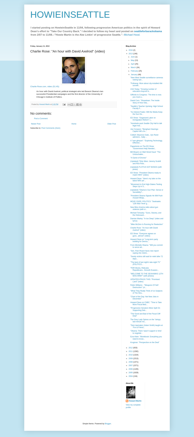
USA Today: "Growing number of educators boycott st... (143, 90)
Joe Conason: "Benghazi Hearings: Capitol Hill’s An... (144, 130)
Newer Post (35, 124)
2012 (131, 348)
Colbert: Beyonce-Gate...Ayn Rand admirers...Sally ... (144, 136)
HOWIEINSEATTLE (70, 15)
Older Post (111, 124)
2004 (131, 376)
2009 (131, 358)
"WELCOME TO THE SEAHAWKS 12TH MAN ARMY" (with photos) (146, 275)
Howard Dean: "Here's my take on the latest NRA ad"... (145, 179)
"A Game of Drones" (138, 158)
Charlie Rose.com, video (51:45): (45, 86)
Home (74, 124)
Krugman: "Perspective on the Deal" (144, 342)
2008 (131, 362)
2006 (131, 369)
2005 (131, 373)
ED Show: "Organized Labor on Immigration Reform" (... (143, 119)
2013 (131, 54)
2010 (131, 355)
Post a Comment (41, 118)
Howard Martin (135, 401)
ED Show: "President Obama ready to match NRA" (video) (145, 174)
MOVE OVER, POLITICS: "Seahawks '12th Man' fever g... (145, 202)
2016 (131, 50)
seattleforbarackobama (148, 31)
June (133, 57)
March (133, 67)
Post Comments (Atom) (50, 128)
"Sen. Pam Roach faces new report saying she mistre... (144, 252)
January (134, 75)
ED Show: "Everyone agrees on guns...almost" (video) (143, 235)
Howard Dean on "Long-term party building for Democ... (144, 240)
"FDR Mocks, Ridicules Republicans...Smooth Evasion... (144, 269)
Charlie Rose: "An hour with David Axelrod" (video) (144, 229)
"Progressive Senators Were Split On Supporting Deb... (145, 309)
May (133, 60)
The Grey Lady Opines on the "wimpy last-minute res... (145, 320)
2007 (131, 365)
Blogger (108, 424)
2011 (131, 351)
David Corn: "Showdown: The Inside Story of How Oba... (144, 101)
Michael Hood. (132, 34)
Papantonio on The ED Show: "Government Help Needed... (143, 147)
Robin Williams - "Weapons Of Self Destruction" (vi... (144, 286)
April (133, 64)
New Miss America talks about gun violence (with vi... (144, 208)
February (135, 71)
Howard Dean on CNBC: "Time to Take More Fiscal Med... (146, 303)
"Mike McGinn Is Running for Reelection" (146, 224)
